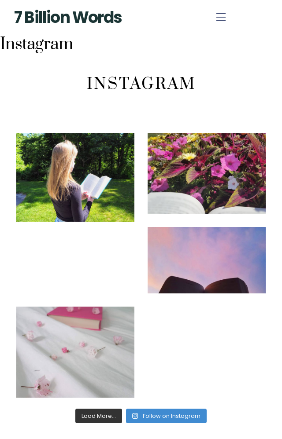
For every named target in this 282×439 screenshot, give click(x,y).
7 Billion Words (68, 17)
